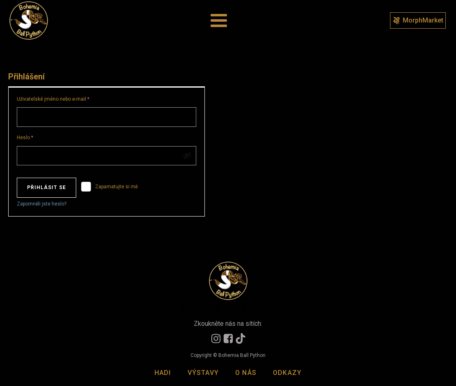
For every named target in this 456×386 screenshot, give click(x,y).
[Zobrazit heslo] (187, 155)
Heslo (34, 136)
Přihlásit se (46, 187)
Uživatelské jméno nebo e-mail (62, 98)
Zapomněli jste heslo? (41, 204)
